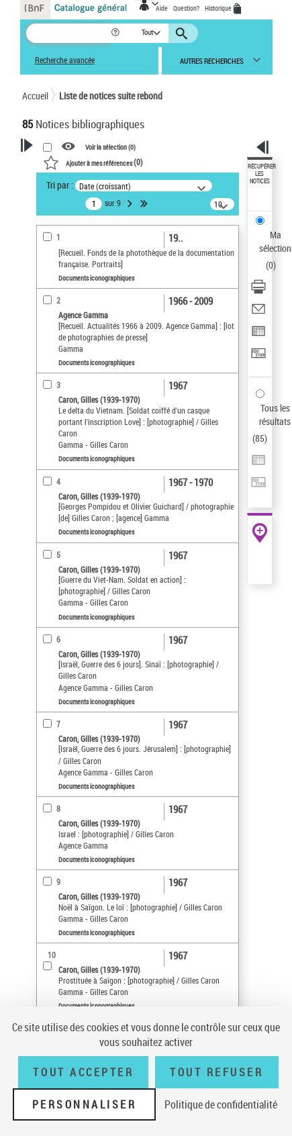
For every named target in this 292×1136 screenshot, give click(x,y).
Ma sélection (275, 241)
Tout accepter (83, 1072)
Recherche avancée (65, 60)
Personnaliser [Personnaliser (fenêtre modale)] (84, 1104)
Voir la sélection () (110, 147)
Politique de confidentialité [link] (220, 1104)
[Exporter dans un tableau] (258, 335)
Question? (186, 8)
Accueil (35, 95)
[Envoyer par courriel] (258, 313)
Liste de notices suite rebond (110, 95)
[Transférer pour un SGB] (258, 357)
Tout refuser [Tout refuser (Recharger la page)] (216, 1072)
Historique (219, 8)
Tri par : (59, 185)
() (93, 161)
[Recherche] (68, 33)
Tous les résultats (275, 414)
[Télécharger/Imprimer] (258, 291)
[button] (116, 33)
